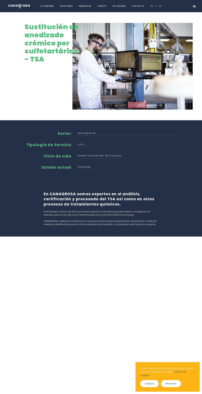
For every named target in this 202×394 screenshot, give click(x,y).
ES (156, 6)
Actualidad (119, 6)
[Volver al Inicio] (19, 6)
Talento (102, 6)
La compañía (47, 6)
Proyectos (85, 6)
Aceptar (149, 383)
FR (152, 6)
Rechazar (171, 383)
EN (160, 6)
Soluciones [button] (66, 6)
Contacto (138, 6)
